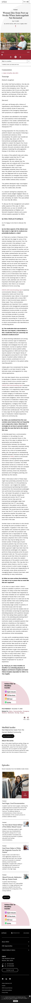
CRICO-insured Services (7, 987)
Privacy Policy (5, 992)
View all (5, 897)
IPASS (12, 456)
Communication (17, 711)
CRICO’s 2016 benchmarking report (12, 385)
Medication (11, 712)
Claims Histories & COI (7, 983)
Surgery (22, 712)
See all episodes (7, 736)
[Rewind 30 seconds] (10, 57)
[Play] (16, 57)
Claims (11, 711)
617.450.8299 (10, 966)
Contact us (9, 970)
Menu (26, 1)
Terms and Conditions (7, 990)
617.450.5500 (10, 964)
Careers (3, 985)
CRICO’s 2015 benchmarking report (12, 290)
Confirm (15, 1001)
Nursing (17, 712)
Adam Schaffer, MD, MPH (10, 73)
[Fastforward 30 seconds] (20, 57)
